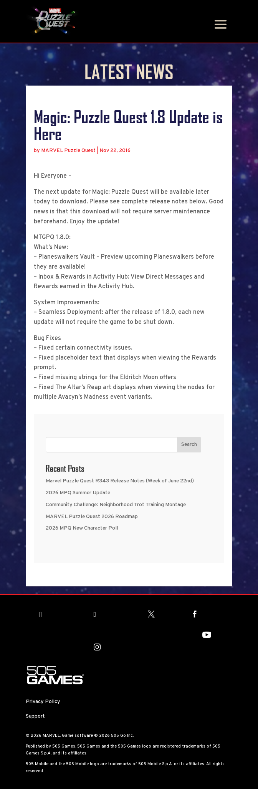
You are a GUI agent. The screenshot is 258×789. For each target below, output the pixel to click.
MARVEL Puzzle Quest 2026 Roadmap (92, 516)
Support (35, 716)
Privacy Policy (43, 701)
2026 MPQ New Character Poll (82, 528)
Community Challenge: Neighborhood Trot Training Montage (116, 505)
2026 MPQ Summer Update (78, 493)
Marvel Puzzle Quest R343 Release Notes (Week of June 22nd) (120, 481)
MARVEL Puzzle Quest (68, 150)
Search (189, 444)
